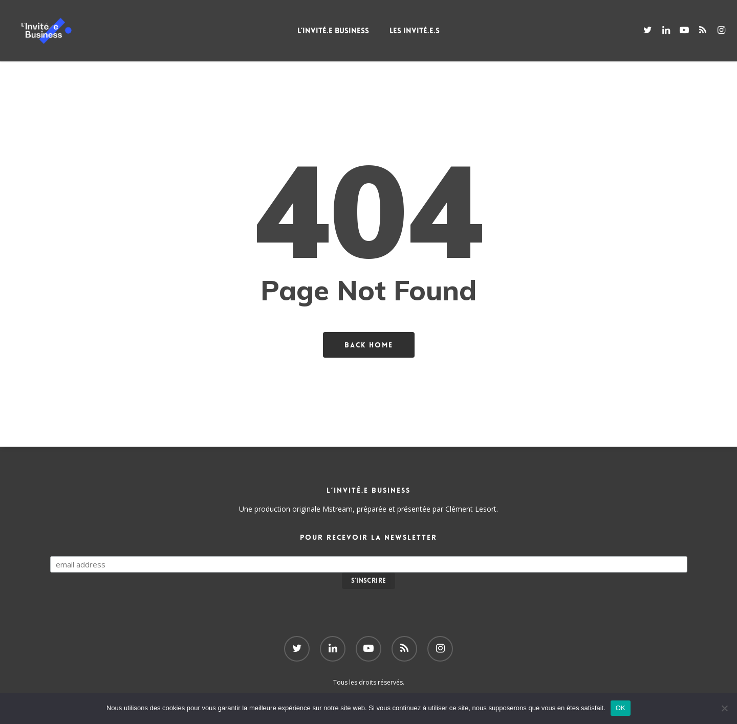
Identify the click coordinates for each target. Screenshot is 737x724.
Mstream (337, 509)
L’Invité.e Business (333, 31)
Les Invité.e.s (414, 31)
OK (620, 708)
